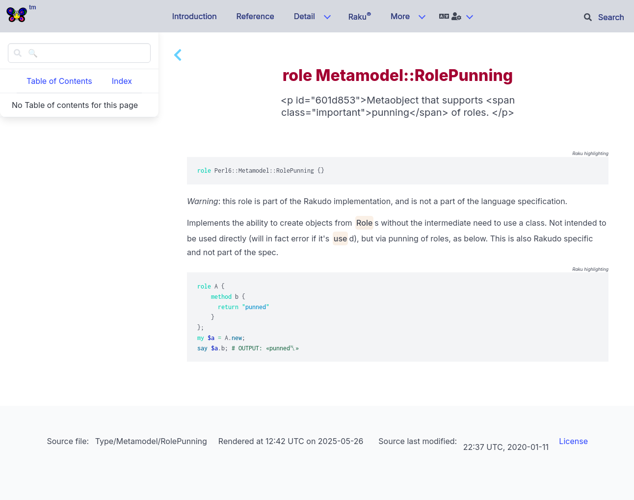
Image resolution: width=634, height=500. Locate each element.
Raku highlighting (590, 153)
